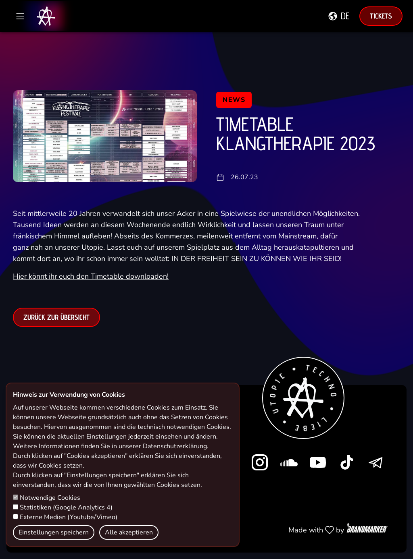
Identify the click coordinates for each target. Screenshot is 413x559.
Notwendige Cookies (46, 497)
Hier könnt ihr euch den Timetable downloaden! (91, 283)
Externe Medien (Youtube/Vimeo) (65, 517)
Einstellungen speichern (54, 532)
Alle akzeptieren (129, 532)
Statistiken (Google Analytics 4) (63, 507)
